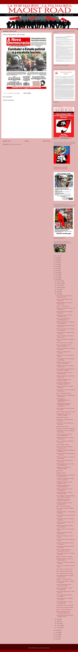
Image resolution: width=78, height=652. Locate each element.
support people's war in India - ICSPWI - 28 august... (63, 414)
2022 (56, 266)
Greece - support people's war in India (65, 411)
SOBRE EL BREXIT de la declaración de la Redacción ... (65, 322)
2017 (56, 277)
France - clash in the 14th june (63, 609)
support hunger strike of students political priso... (64, 533)
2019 (56, 272)
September (59, 287)
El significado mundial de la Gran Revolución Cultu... (64, 482)
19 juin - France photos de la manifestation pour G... (63, 319)
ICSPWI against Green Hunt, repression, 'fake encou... (63, 500)
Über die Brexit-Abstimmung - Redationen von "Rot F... (63, 383)
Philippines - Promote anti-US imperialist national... (63, 468)
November (59, 283)
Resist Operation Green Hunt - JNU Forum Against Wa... (65, 464)
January (59, 627)
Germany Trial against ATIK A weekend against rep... (63, 486)
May (58, 619)
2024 (56, 262)
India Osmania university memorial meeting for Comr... (64, 616)
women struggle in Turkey (62, 444)
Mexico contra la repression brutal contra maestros (64, 526)
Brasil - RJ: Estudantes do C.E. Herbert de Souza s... (64, 345)
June (58, 293)
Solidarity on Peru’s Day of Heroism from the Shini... (65, 366)
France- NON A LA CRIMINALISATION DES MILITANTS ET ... (63, 400)
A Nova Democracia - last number (64, 342)
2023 (56, 264)
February (59, 625)
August (58, 289)
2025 (56, 260)
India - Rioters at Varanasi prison (64, 569)
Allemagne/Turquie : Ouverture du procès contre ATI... (64, 559)
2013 (56, 634)
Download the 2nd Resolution (61, 168)
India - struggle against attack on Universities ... (64, 595)
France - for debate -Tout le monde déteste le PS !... (64, 336)
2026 (56, 257)
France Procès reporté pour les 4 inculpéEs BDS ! (64, 373)
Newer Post (7, 141)
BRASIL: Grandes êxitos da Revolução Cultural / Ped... (63, 612)
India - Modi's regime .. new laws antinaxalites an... (64, 602)
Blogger (48, 648)
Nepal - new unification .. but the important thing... (64, 588)
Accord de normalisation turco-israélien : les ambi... (63, 380)
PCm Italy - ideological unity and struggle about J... (64, 503)
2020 (56, 270)
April (58, 621)
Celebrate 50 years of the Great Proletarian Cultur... (64, 315)
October (59, 285)
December (59, 281)
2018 (56, 274)
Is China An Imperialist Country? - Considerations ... (64, 489)
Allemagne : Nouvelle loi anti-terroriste (65, 428)
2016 (56, 279)
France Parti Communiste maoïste (64, 607)
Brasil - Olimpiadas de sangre (63, 393)
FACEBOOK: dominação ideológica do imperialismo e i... (65, 450)
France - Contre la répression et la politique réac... (64, 461)
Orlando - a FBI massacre (62, 306)
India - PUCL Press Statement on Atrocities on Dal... (64, 296)
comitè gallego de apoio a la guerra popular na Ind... (65, 576)
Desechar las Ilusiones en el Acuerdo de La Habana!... (65, 329)
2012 (56, 636)
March (58, 623)
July (58, 291)
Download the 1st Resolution (61, 167)
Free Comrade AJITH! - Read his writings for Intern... (64, 493)
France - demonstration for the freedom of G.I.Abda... (63, 585)
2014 (56, 632)
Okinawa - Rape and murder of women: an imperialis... (63, 363)
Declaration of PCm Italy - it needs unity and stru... (64, 438)
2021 (56, 268)
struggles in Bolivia (61, 473)
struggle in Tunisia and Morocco (64, 579)
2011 (56, 639)
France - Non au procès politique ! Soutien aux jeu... (64, 447)
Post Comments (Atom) (15, 144)
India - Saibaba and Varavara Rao (64, 573)
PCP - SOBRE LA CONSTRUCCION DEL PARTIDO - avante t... (65, 496)
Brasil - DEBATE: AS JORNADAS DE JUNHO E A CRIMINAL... (65, 369)
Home (27, 141)
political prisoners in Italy (62, 417)
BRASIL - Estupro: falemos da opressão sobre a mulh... (63, 550)
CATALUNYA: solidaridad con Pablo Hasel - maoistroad (65, 479)
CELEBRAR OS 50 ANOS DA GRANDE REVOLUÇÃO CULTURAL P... (63, 405)
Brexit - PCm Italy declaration (63, 506)
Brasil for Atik (59, 470)
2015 (56, 630)
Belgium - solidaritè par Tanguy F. (64, 556)
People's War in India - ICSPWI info (65, 605)
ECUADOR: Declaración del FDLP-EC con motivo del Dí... (65, 475)
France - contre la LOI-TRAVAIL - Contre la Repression (64, 435)
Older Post (46, 141)
